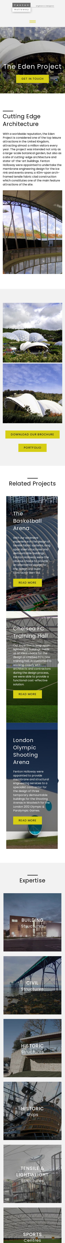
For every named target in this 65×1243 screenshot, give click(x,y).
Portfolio (32, 448)
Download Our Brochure (32, 434)
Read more (28, 583)
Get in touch (32, 79)
